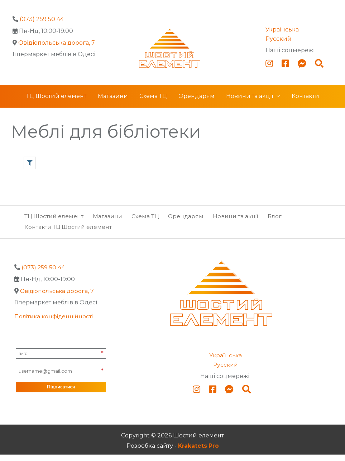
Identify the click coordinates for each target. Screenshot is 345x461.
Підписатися (61, 393)
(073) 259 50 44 (42, 19)
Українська (282, 29)
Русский (278, 38)
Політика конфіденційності (55, 322)
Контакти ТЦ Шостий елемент (69, 233)
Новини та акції (249, 102)
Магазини (113, 102)
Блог (279, 222)
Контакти (305, 102)
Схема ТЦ (153, 102)
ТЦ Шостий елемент (56, 102)
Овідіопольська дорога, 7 (56, 42)
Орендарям (196, 102)
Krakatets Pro (198, 452)
